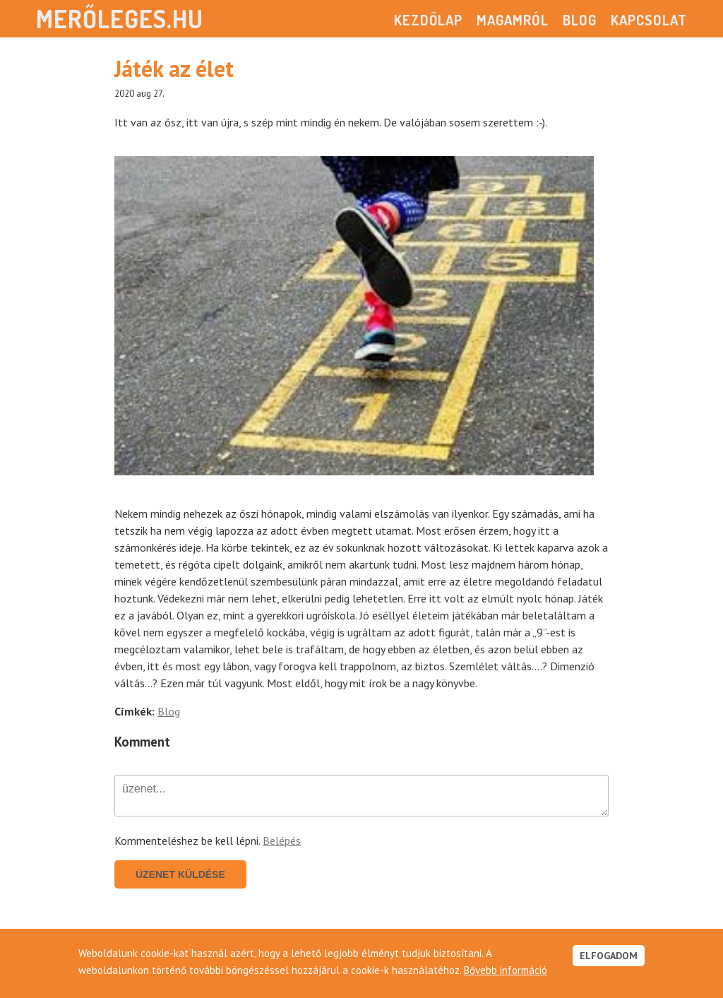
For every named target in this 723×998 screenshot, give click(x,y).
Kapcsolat (649, 20)
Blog (580, 20)
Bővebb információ (505, 970)
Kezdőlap (428, 20)
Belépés (282, 840)
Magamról (513, 20)
